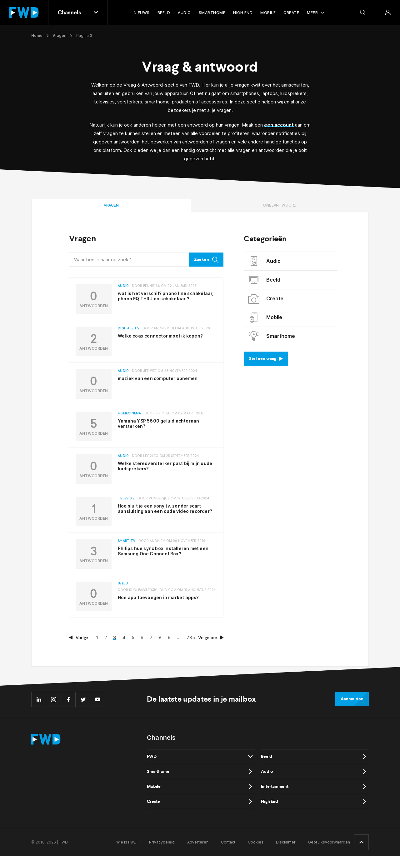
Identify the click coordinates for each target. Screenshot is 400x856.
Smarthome (271, 336)
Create (265, 299)
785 (191, 637)
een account (279, 125)
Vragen (59, 35)
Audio (264, 261)
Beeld (264, 280)
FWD (152, 756)
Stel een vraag (266, 359)
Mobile (265, 318)
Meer (312, 12)
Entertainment (274, 786)
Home (36, 35)
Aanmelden (352, 699)
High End (269, 801)
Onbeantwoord (280, 205)
